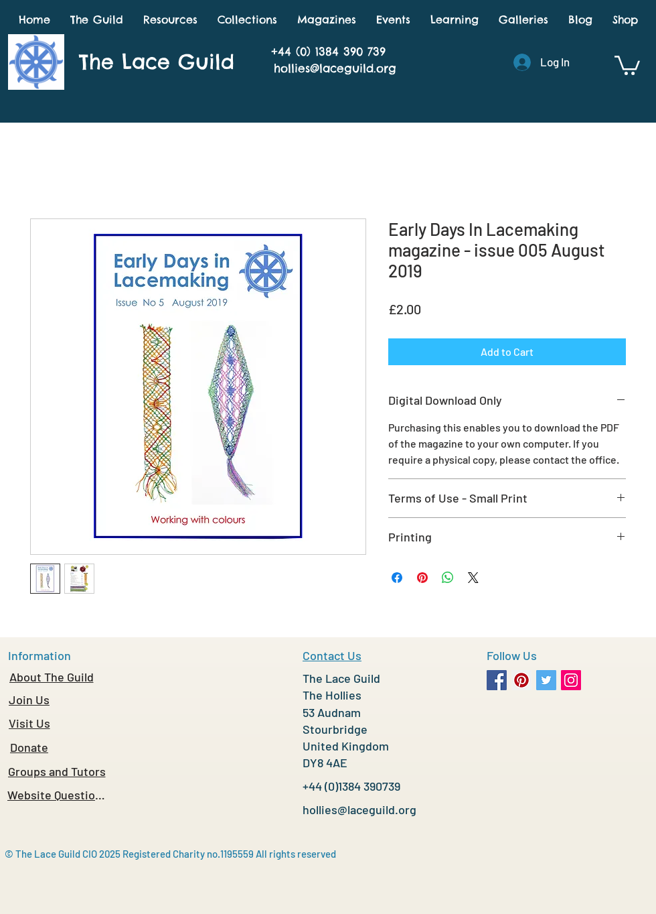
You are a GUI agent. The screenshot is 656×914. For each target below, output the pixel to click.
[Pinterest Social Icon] (521, 680)
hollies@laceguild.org (335, 68)
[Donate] (29, 747)
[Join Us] (29, 700)
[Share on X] (473, 578)
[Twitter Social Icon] (546, 680)
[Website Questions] (56, 795)
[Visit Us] (29, 723)
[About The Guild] (51, 677)
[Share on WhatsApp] (448, 578)
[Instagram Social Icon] (571, 680)
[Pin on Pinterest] (422, 578)
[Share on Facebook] (397, 578)
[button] (96, 19)
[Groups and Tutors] (56, 771)
